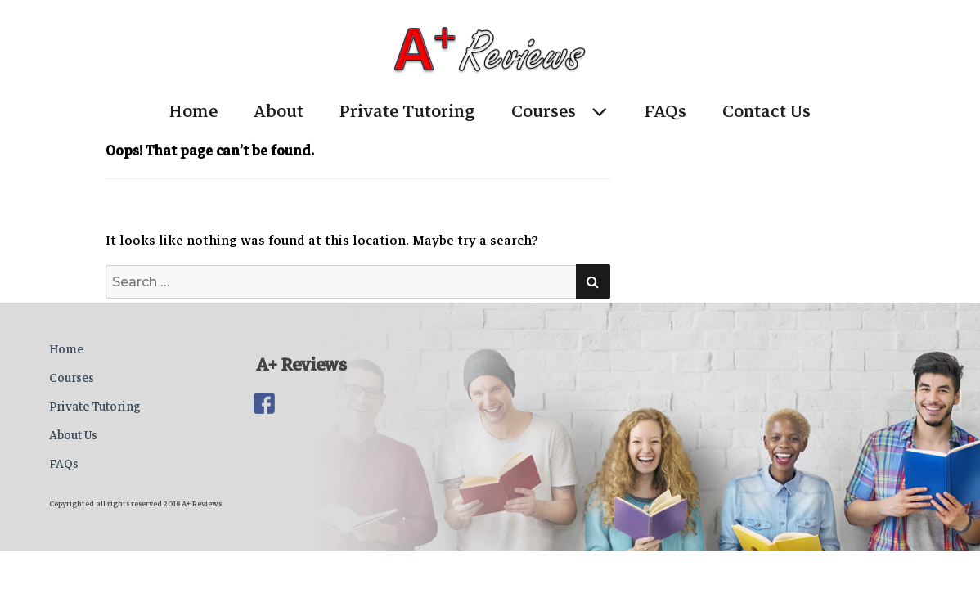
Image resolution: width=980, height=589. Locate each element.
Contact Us (766, 111)
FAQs (665, 111)
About (278, 111)
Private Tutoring (407, 111)
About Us (73, 435)
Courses (543, 111)
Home (193, 111)
